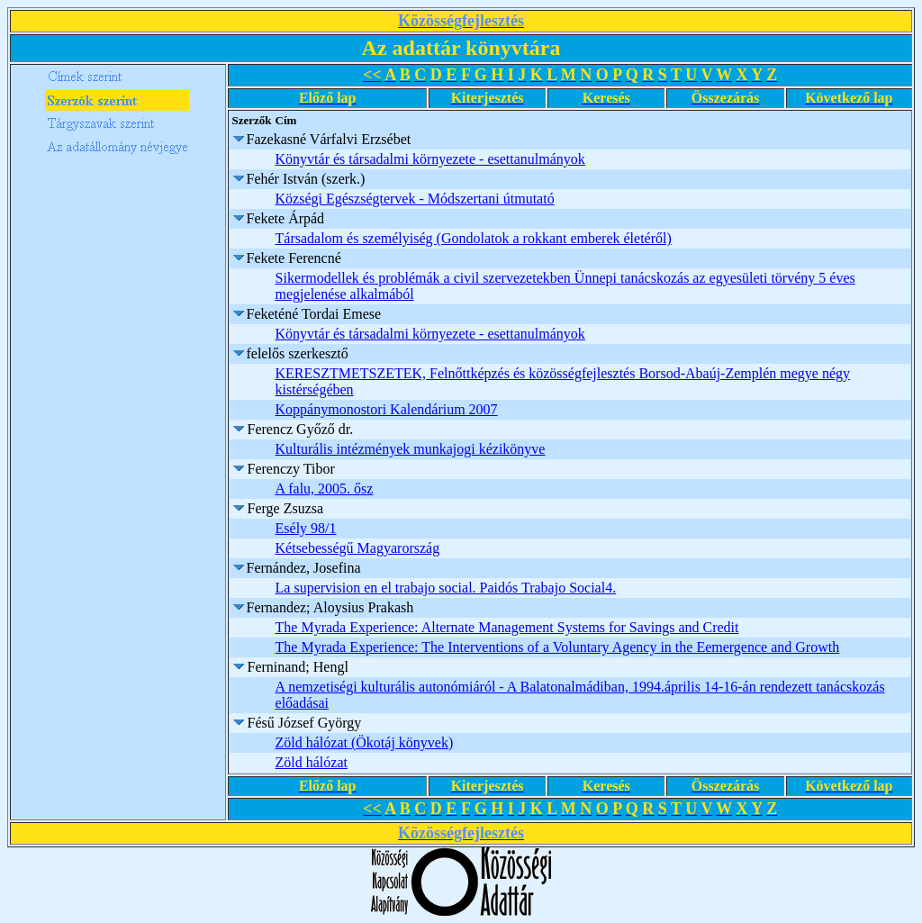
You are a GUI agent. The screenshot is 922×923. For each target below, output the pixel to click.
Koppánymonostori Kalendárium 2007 (387, 409)
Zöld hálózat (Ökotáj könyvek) (365, 742)
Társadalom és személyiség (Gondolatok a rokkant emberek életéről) (474, 238)
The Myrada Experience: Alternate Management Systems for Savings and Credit (507, 627)
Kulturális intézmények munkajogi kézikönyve (411, 449)
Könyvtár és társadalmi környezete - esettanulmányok (430, 159)
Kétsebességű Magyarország (358, 548)
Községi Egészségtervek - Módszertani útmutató (415, 198)
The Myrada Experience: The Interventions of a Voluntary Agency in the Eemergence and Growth (558, 647)
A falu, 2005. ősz (325, 488)
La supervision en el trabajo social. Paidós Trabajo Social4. (446, 587)
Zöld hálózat (312, 762)
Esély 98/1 (306, 528)
